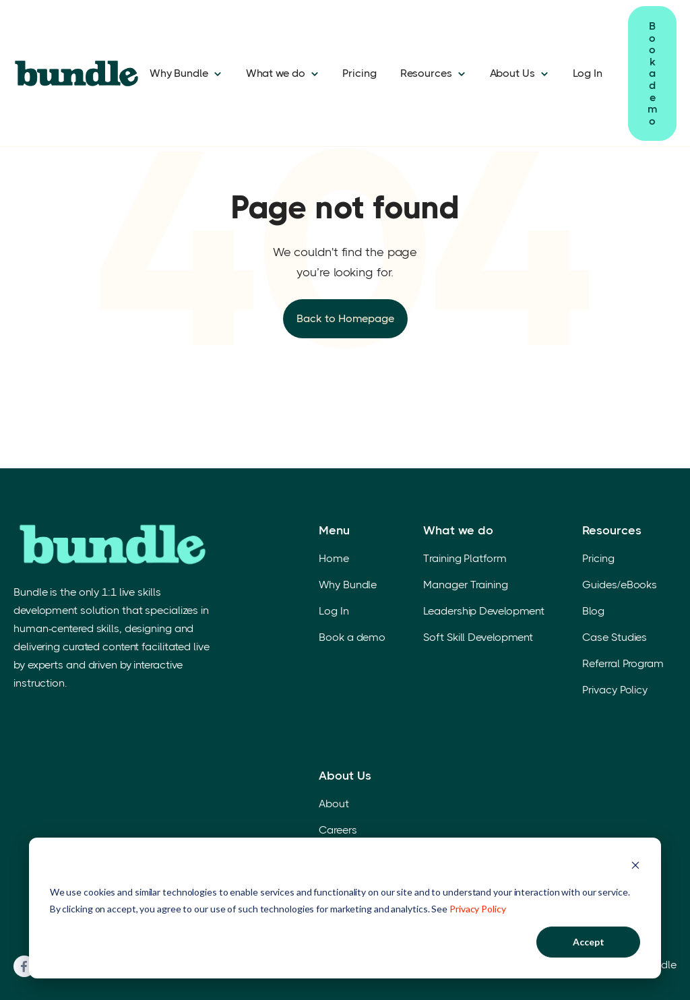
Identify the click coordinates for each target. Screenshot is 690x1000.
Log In (587, 73)
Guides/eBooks (619, 584)
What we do (275, 73)
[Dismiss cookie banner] (635, 866)
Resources (426, 73)
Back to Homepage (345, 318)
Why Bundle (179, 73)
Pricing (359, 73)
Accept (588, 941)
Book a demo (652, 73)
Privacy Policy (477, 908)
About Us (512, 73)
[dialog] (345, 908)
